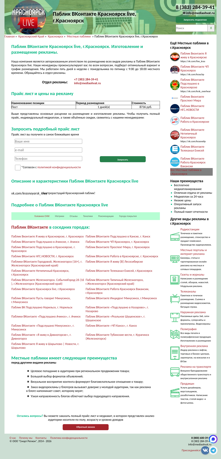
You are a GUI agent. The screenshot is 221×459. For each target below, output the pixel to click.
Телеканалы (188, 291)
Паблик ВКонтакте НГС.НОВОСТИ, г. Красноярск (42, 256)
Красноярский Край (31, 36)
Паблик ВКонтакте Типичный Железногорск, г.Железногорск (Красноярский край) (115, 282)
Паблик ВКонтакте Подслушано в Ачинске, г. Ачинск (45, 242)
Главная (9, 36)
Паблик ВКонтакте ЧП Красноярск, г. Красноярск (117, 242)
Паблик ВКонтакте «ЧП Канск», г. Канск (111, 326)
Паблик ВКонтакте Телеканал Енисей (192, 148)
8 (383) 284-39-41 (201, 441)
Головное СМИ (42, 216)
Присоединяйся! (191, 450)
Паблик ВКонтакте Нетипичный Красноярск (192, 133)
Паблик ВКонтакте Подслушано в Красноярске (192, 83)
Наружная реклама (193, 312)
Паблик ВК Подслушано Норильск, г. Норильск (42, 307)
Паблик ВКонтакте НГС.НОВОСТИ (192, 108)
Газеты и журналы (192, 274)
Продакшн (187, 383)
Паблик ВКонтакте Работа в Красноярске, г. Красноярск (122, 256)
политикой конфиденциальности (59, 167)
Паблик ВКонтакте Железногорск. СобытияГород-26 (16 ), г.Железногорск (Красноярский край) (47, 282)
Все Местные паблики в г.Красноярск (185, 172)
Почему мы (25, 438)
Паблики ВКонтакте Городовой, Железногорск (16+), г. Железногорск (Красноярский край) (46, 263)
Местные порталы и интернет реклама (193, 252)
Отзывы (74, 216)
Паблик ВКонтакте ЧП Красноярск (194, 68)
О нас (13, 438)
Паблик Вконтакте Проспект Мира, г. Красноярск (118, 247)
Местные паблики (79, 36)
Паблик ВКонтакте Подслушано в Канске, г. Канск (118, 236)
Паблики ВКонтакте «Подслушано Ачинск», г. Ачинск (46, 316)
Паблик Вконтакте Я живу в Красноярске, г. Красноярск (47, 236)
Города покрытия (128, 216)
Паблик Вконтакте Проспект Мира (192, 98)
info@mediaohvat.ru (87, 83)
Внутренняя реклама (194, 346)
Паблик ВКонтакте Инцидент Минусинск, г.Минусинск (121, 298)
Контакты (41, 438)
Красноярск (55, 36)
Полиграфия (188, 329)
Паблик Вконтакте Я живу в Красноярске (193, 55)
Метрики (59, 216)
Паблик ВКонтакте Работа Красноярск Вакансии (192, 162)
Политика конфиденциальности (69, 438)
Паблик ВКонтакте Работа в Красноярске (194, 120)
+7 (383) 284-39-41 (86, 79)
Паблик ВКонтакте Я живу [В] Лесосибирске (114, 261)
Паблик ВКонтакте (29, 227)
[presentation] (123, 145)
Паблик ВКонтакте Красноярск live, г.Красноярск (43, 289)
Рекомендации (106, 216)
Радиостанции (189, 229)
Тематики (88, 216)
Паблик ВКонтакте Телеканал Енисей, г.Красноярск (119, 271)
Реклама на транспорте (195, 367)
